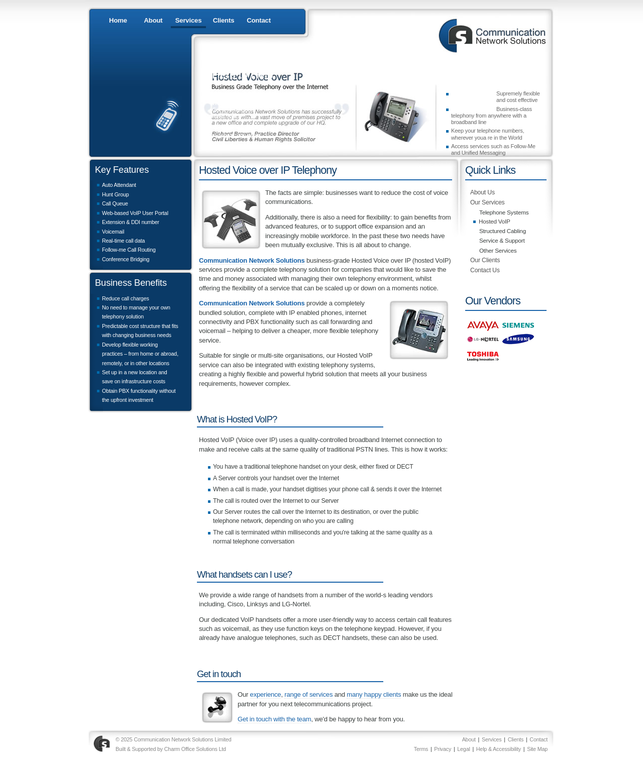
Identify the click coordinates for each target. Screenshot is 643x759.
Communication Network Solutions (252, 260)
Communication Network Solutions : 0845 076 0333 (490, 35)
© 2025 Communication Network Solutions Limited (174, 739)
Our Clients (485, 260)
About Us (482, 192)
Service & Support (502, 240)
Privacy (442, 749)
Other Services (497, 250)
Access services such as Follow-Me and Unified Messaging (493, 149)
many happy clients (374, 694)
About (153, 20)
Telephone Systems (503, 212)
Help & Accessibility (498, 749)
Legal (463, 749)
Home (118, 20)
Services (188, 20)
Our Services (487, 202)
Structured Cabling (502, 231)
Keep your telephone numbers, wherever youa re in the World (487, 134)
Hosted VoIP (494, 221)
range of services (308, 694)
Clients (224, 20)
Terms (421, 749)
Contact (259, 20)
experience (265, 694)
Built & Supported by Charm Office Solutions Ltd (171, 749)
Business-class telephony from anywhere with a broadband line (491, 116)
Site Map (537, 749)
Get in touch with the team (274, 719)
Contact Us (485, 270)
